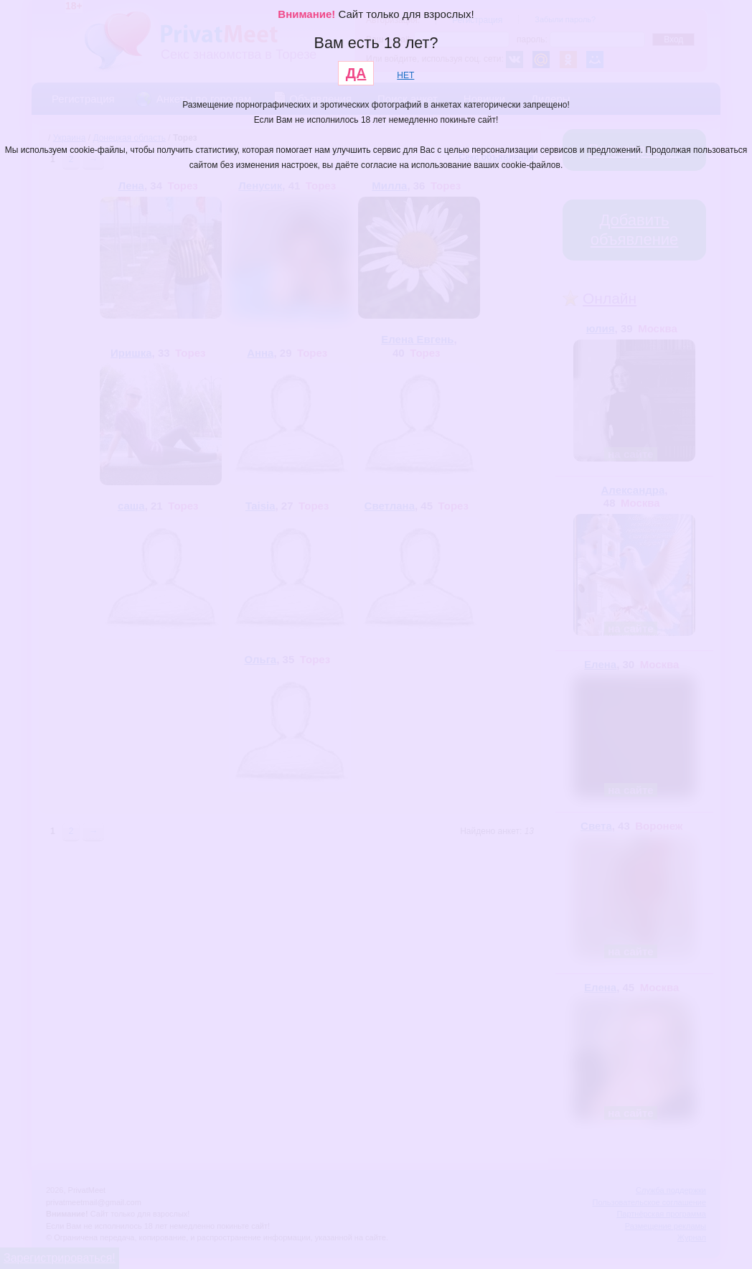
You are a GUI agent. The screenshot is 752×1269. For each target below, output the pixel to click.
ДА (356, 73)
